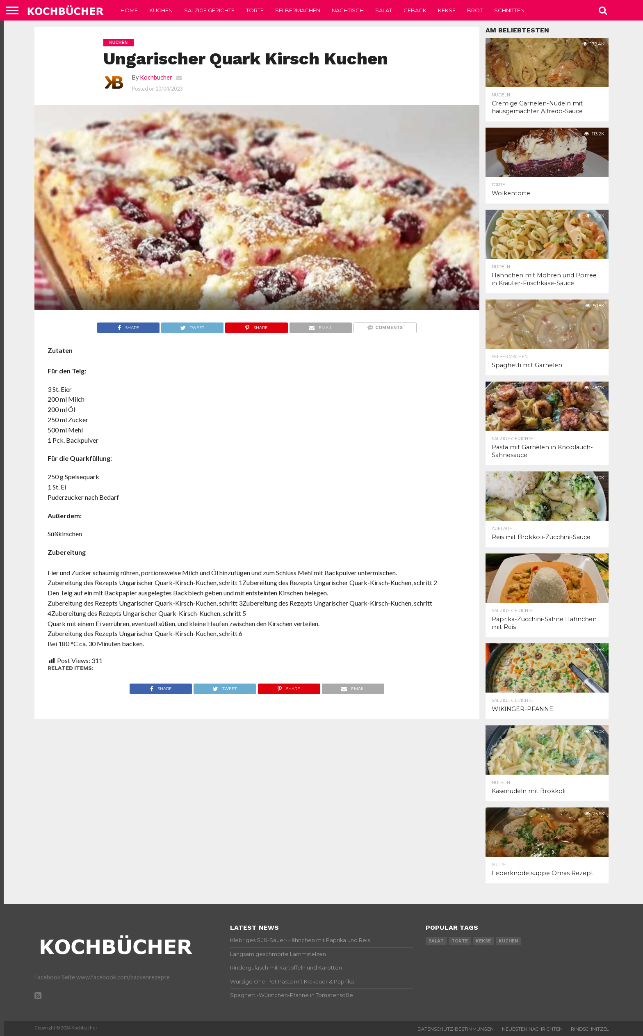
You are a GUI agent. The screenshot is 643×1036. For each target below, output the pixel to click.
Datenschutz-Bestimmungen (455, 1029)
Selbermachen (297, 10)
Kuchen (161, 10)
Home (129, 10)
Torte (255, 10)
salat (436, 941)
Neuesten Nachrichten (532, 1029)
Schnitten (509, 10)
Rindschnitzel (590, 1029)
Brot (475, 10)
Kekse (447, 10)
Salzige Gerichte (209, 10)
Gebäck (415, 10)
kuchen (508, 941)
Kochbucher (156, 77)
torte (459, 941)
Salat (383, 10)
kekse (483, 941)
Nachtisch (348, 10)
